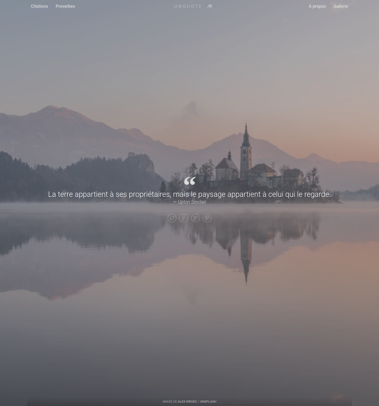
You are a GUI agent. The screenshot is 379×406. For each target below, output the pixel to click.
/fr (209, 6)
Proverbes (65, 6)
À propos (317, 6)
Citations (39, 6)
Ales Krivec (187, 401)
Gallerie (341, 6)
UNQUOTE (188, 6)
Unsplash (208, 401)
